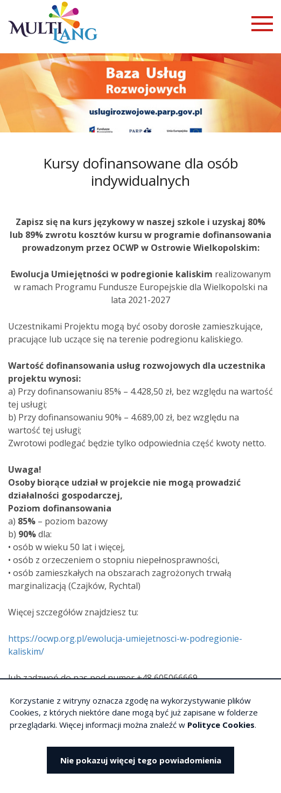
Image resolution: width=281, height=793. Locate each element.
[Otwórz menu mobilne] (262, 24)
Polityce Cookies (221, 724)
